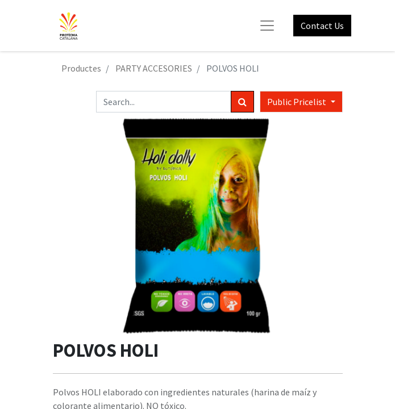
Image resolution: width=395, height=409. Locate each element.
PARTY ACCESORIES (153, 68)
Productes (81, 68)
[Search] (242, 101)
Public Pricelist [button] (297, 101)
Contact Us (322, 25)
